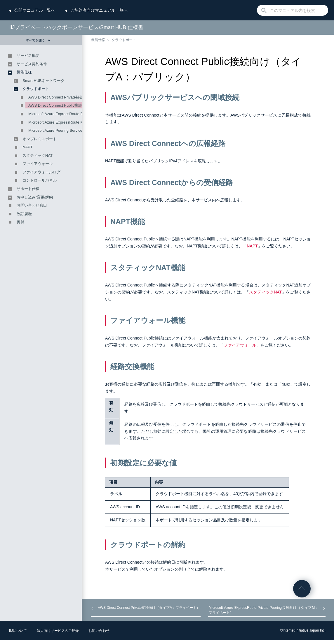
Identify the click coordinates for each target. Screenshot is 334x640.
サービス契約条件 (32, 64)
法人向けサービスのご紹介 (58, 631)
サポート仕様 (28, 189)
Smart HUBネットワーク (43, 80)
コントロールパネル (39, 180)
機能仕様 (98, 40)
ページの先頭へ (302, 588)
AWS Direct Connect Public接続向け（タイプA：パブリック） (81, 105)
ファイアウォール (240, 345)
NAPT (252, 246)
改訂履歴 (24, 214)
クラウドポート (124, 40)
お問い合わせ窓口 (32, 205)
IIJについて (18, 631)
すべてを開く (38, 40)
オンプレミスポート (39, 139)
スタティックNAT (265, 292)
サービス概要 (28, 55)
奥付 (20, 222)
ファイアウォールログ (41, 172)
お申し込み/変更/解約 (35, 197)
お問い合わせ (98, 631)
